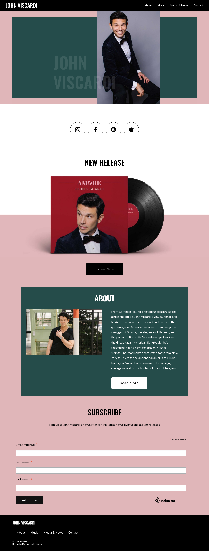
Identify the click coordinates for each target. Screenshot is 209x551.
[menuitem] (149, 5)
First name (24, 462)
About (148, 5)
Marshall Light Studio (32, 544)
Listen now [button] (105, 277)
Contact (198, 5)
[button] (77, 137)
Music (161, 5)
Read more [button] (129, 391)
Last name (24, 480)
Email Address (27, 445)
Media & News (179, 5)
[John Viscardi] (21, 5)
